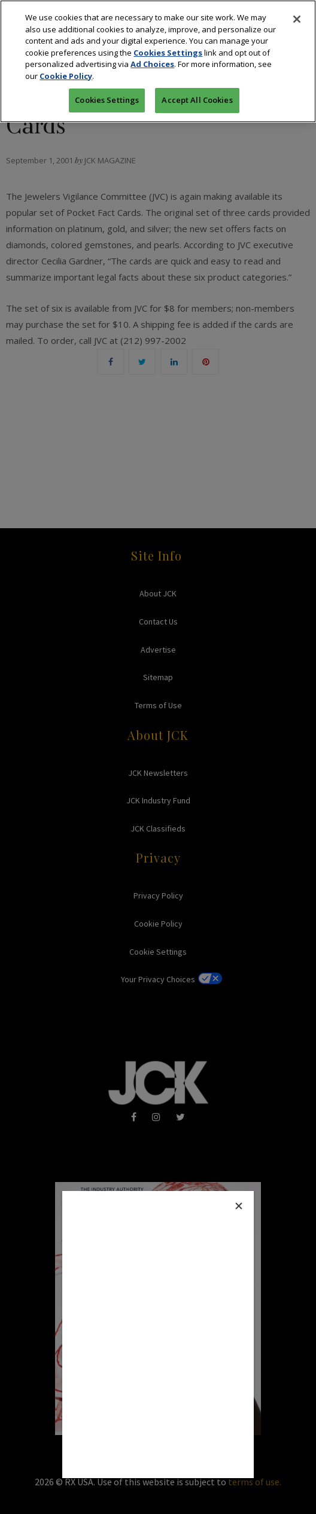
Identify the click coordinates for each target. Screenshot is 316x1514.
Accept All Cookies (197, 100)
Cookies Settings (167, 52)
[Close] (297, 19)
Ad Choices (152, 64)
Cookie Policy (66, 76)
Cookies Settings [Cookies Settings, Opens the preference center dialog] (107, 100)
